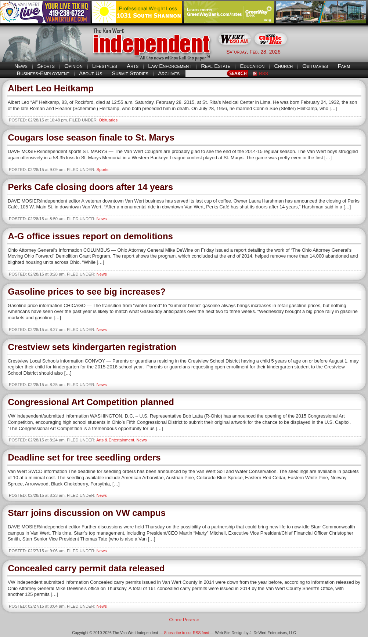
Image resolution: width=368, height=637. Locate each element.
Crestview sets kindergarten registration (92, 347)
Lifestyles (104, 66)
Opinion (73, 66)
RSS (263, 73)
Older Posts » (184, 619)
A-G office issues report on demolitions (90, 236)
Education (252, 66)
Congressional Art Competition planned (91, 402)
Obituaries (315, 66)
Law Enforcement (169, 66)
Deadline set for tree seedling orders (84, 457)
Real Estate (215, 66)
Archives (169, 73)
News (21, 66)
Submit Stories (130, 73)
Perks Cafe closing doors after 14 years (90, 187)
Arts (132, 66)
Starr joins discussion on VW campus (87, 513)
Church (283, 66)
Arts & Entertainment (115, 440)
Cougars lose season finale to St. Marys (91, 137)
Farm (344, 66)
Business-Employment (43, 73)
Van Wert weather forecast (331, 51)
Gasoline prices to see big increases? (87, 291)
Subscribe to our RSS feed (186, 633)
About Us (90, 73)
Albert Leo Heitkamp (51, 88)
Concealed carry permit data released (86, 568)
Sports (46, 66)
